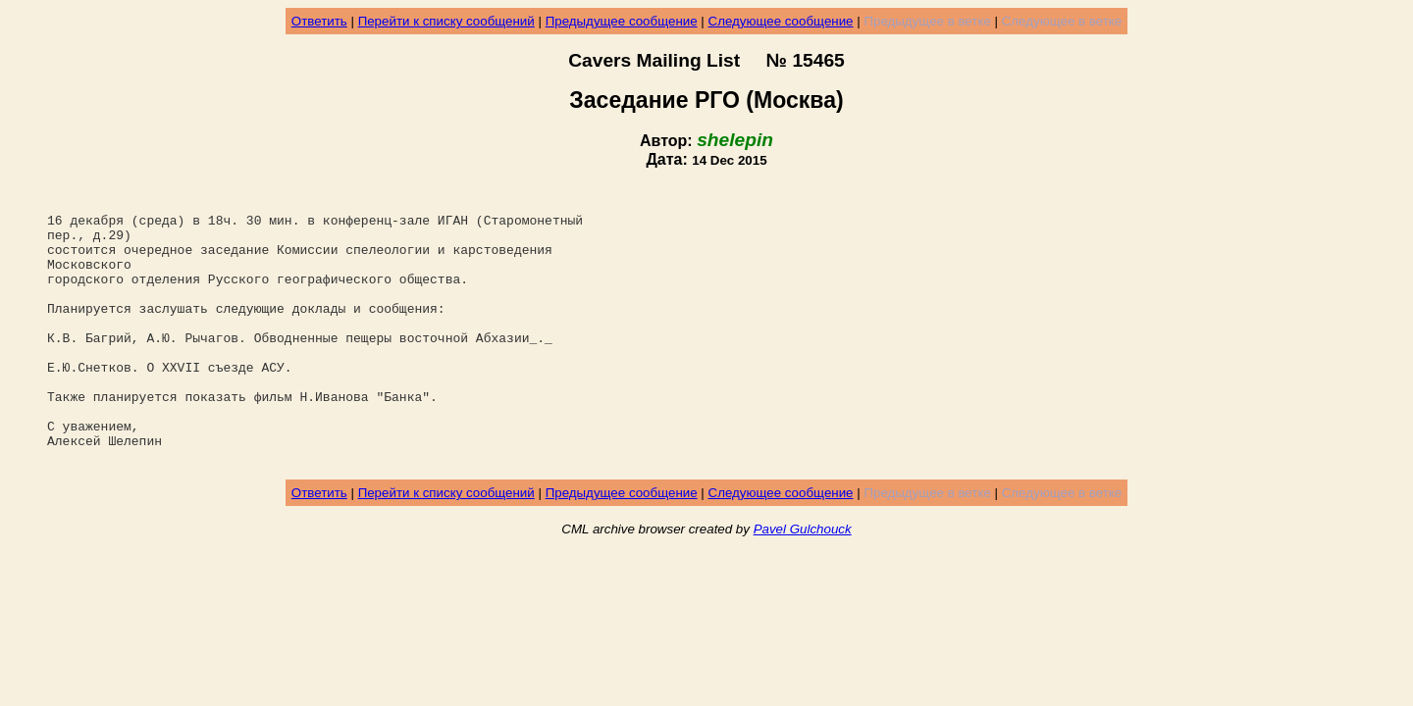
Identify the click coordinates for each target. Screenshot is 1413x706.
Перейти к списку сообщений (446, 21)
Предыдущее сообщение (622, 21)
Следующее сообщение (781, 21)
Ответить (319, 21)
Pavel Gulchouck (803, 585)
